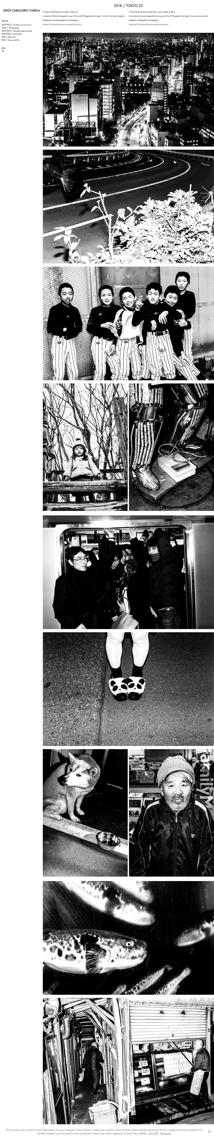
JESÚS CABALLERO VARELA (21, 10)
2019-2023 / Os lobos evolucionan (16, 25)
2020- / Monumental (10, 28)
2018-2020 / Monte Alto (11, 34)
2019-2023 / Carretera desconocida (16, 31)
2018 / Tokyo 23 (8, 37)
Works (4, 20)
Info (3, 47)
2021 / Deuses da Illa (10, 40)
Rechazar (165, 1133)
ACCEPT (153, 1133)
